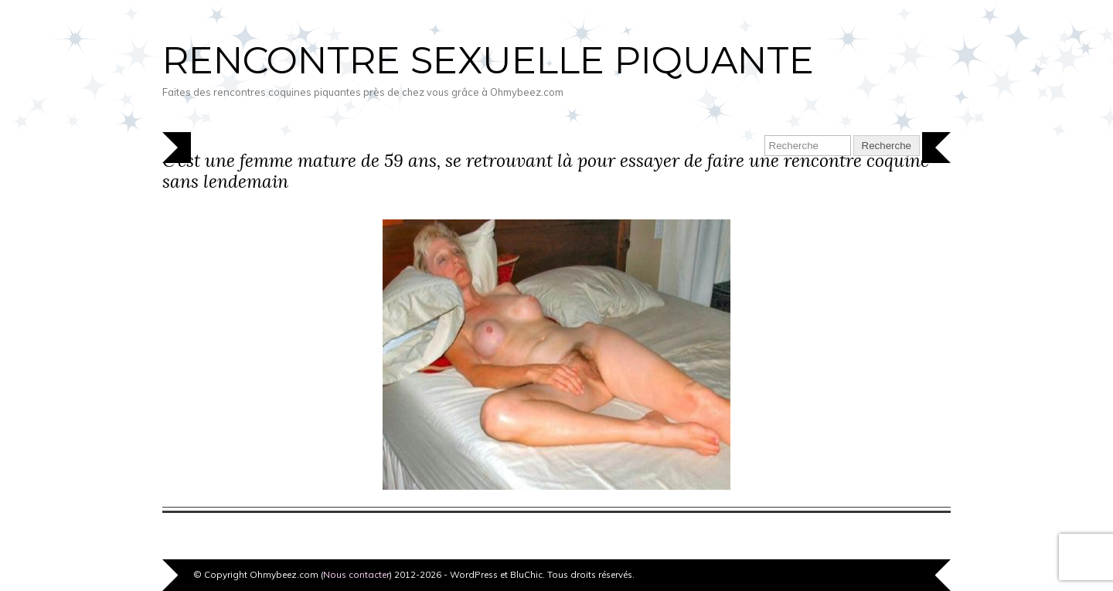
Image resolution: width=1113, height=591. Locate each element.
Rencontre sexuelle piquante (488, 60)
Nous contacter (356, 574)
